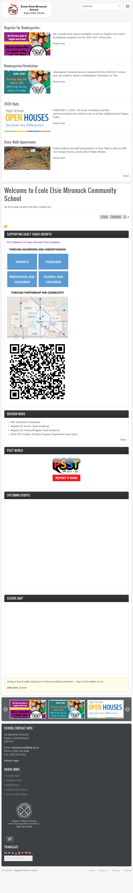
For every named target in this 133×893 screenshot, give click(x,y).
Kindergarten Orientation (21, 65)
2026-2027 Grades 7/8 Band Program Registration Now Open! (44, 434)
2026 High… (12, 103)
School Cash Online (16, 794)
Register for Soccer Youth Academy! (30, 426)
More (126, 176)
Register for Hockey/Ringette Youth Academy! (35, 430)
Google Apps (13, 775)
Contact (127, 870)
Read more (59, 43)
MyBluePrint (12, 785)
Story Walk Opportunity (20, 142)
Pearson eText (13, 780)
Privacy (115, 870)
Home (92, 870)
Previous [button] (5, 709)
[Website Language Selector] (18, 858)
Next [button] (127, 709)
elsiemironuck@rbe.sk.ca (25, 747)
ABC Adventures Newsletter (26, 422)
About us (103, 870)
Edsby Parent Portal (17, 789)
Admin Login (11, 760)
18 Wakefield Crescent (16, 734)
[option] (27, 709)
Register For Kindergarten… (22, 27)
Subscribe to (5, 226)
